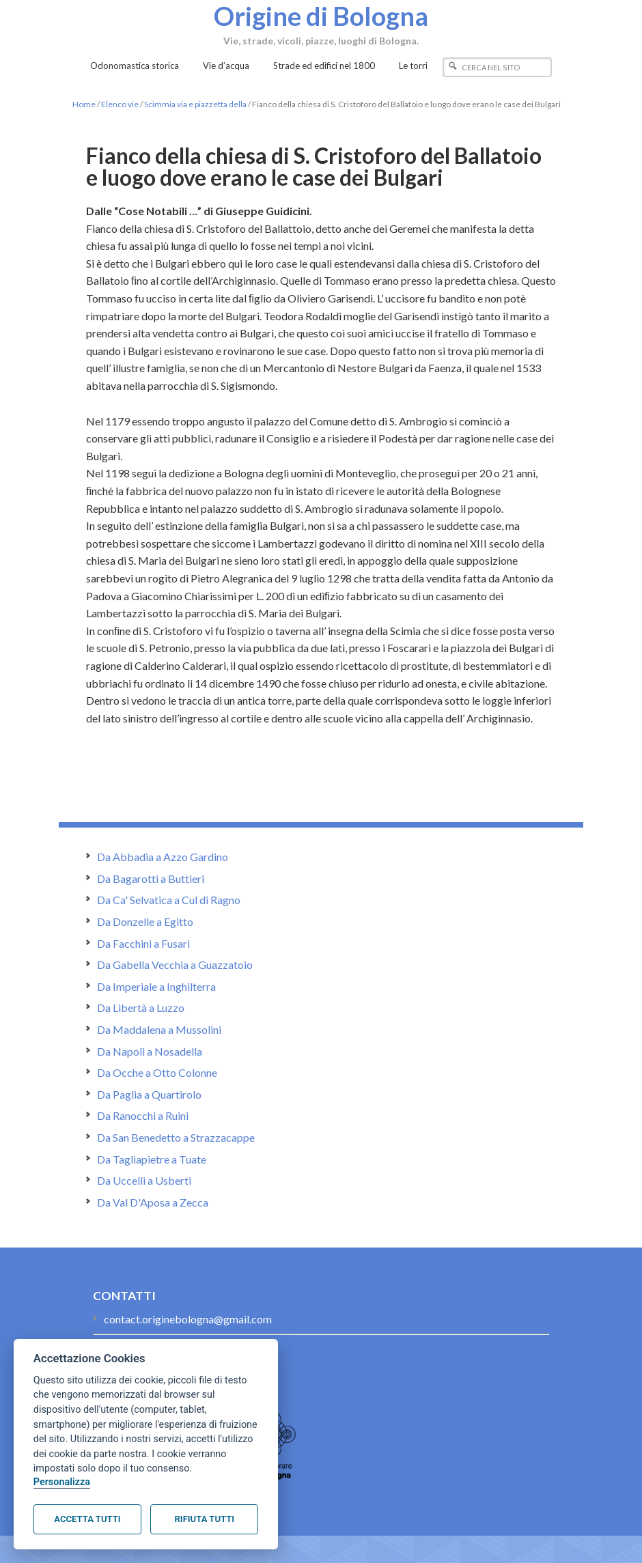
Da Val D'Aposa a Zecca (152, 1202)
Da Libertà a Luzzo (140, 1007)
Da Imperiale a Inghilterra (156, 986)
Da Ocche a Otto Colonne (157, 1072)
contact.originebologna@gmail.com (188, 1318)
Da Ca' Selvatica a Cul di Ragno (168, 899)
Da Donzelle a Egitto (145, 921)
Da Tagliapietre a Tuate (151, 1159)
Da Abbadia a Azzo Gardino (162, 856)
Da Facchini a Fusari (143, 943)
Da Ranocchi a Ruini (143, 1115)
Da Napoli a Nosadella (149, 1051)
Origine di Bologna (321, 15)
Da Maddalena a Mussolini (159, 1029)
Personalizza (61, 1482)
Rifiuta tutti (204, 1519)
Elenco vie (120, 104)
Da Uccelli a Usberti (144, 1180)
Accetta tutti (87, 1519)
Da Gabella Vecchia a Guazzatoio (175, 964)
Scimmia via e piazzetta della (195, 104)
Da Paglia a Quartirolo (149, 1094)
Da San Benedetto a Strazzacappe (176, 1137)
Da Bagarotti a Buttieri (150, 878)
